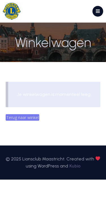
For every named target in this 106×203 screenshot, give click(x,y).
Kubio (75, 166)
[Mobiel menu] (97, 11)
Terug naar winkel (22, 117)
